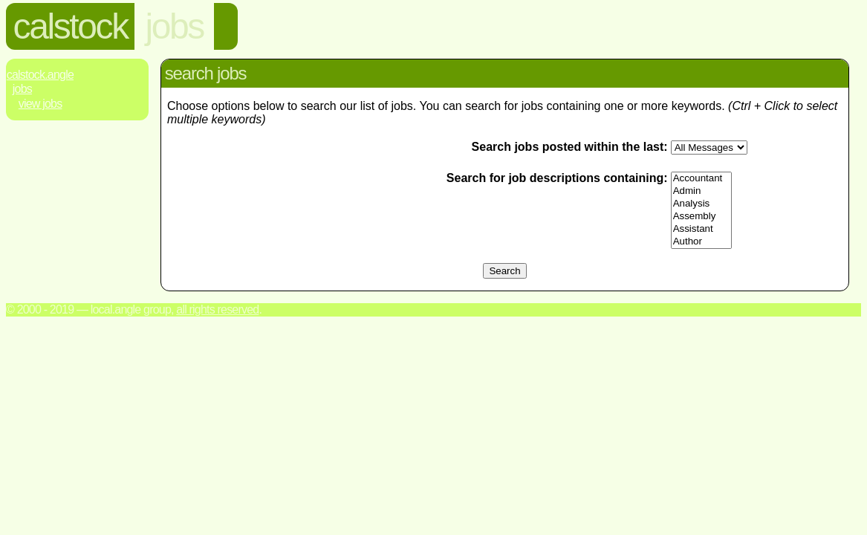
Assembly (701, 216)
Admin (701, 191)
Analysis (701, 204)
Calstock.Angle (40, 74)
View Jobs (40, 103)
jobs (174, 26)
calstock (70, 26)
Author (701, 242)
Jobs (22, 88)
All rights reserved (217, 309)
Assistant (701, 229)
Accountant (701, 178)
